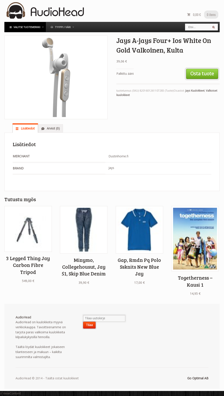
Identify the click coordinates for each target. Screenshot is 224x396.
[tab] (25, 128)
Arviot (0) (53, 128)
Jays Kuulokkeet (195, 90)
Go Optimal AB (197, 378)
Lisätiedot (27, 128)
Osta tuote (202, 74)
